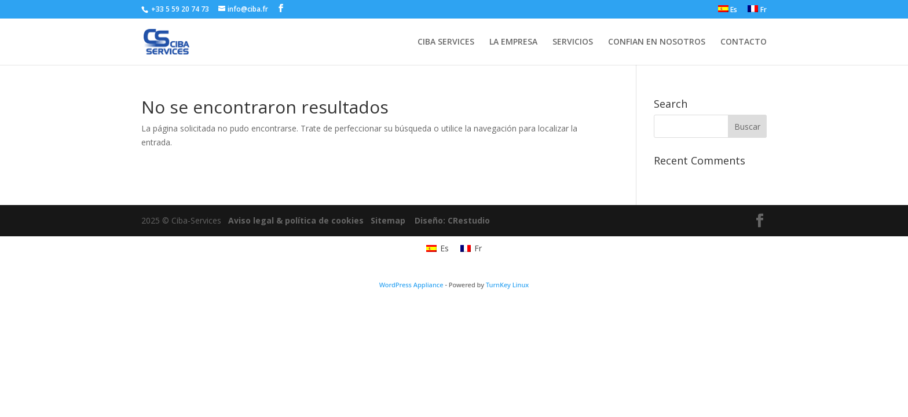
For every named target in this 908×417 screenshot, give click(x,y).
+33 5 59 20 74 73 (179, 9)
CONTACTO (743, 42)
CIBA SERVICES (446, 42)
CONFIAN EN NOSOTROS (656, 42)
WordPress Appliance (411, 284)
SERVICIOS (572, 42)
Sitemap (388, 220)
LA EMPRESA (513, 42)
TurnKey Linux (507, 284)
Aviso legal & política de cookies (296, 220)
